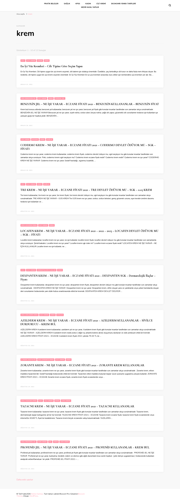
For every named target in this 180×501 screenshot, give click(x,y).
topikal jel (59, 98)
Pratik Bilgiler (51, 3)
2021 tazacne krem (29, 401)
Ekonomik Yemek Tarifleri (123, 3)
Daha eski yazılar (24, 479)
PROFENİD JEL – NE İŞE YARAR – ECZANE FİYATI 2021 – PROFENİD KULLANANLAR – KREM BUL (84, 447)
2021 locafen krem (29, 225)
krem (47, 60)
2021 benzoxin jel (28, 98)
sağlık (67, 3)
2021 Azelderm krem (29, 315)
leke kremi (66, 401)
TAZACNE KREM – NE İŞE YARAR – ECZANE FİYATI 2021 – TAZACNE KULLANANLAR (77, 406)
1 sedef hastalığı (28, 360)
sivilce (60, 315)
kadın (88, 3)
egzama (35, 139)
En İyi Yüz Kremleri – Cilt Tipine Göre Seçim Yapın (51, 66)
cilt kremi (101, 3)
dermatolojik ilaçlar (47, 270)
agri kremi (42, 442)
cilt (23, 60)
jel (50, 442)
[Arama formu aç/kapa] (170, 5)
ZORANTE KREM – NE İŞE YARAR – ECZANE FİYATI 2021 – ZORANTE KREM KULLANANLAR (82, 365)
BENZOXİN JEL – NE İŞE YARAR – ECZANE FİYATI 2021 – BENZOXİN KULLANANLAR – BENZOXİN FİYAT (89, 104)
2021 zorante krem (46, 360)
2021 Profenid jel (28, 442)
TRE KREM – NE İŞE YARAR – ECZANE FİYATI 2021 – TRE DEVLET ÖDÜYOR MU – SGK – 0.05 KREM (86, 190)
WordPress (33, 496)
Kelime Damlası (37, 494)
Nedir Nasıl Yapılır (90, 7)
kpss (77, 3)
